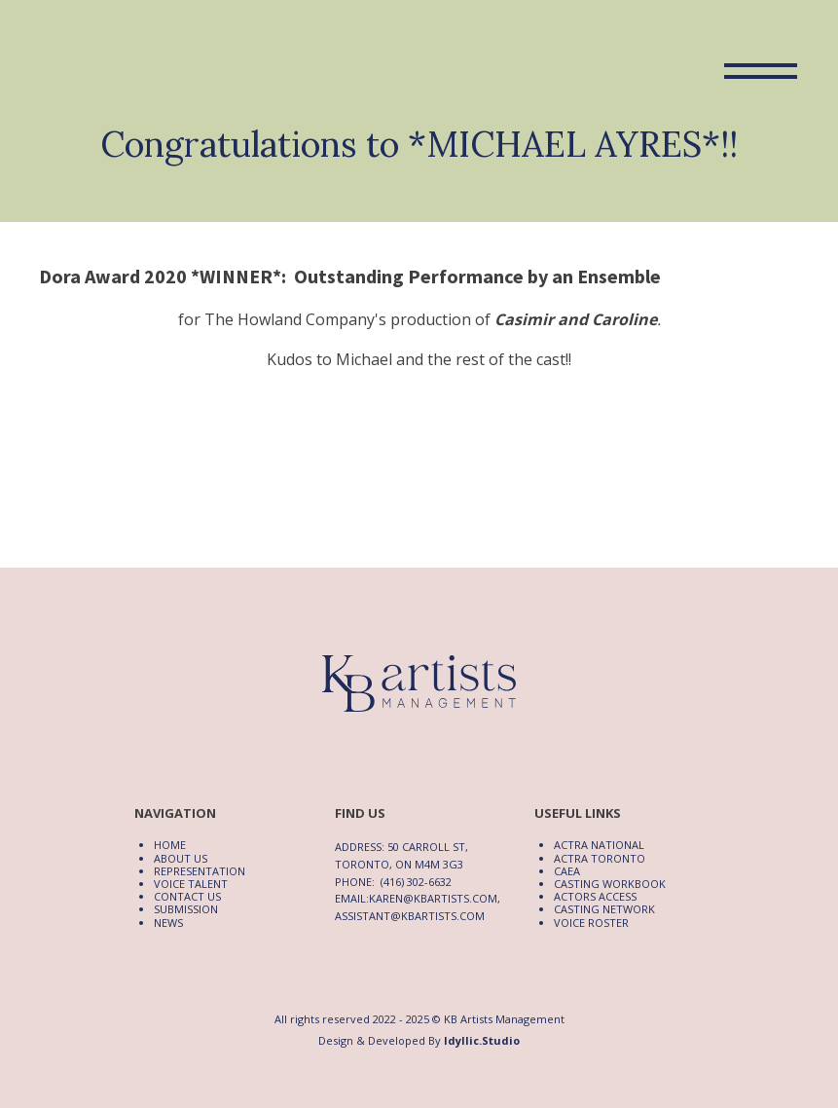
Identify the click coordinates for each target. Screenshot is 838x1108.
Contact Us (187, 896)
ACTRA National (599, 844)
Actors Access (595, 896)
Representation (199, 871)
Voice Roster (591, 922)
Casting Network (604, 909)
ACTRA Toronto (599, 858)
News (168, 922)
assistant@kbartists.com (410, 915)
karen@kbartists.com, (434, 898)
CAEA (567, 871)
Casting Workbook (610, 883)
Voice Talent (191, 883)
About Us (180, 858)
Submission (186, 909)
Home (170, 844)
